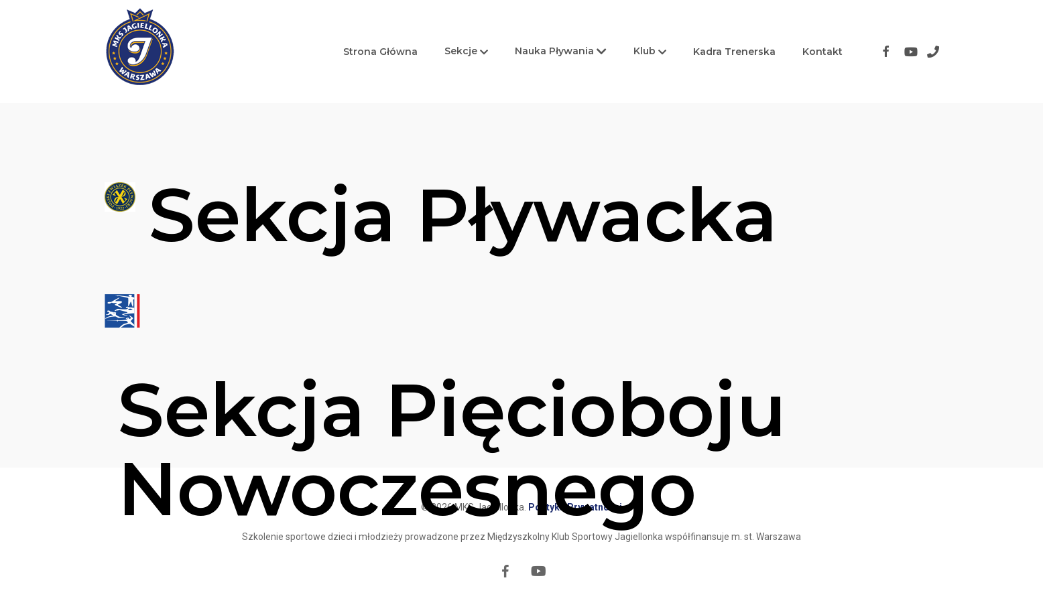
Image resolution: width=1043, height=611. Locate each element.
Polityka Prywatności (575, 507)
